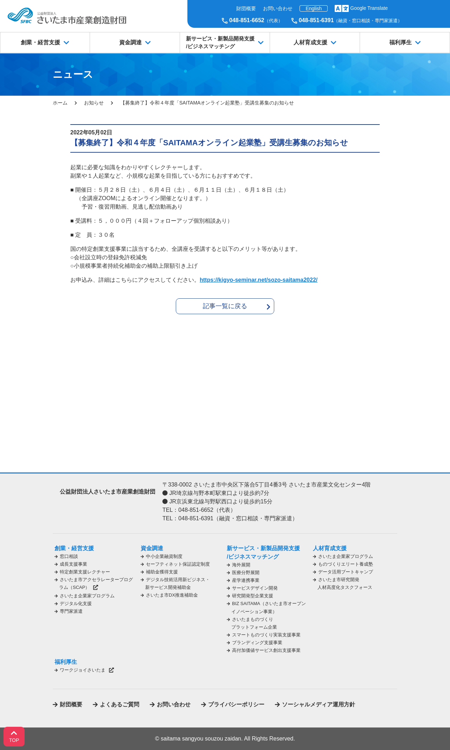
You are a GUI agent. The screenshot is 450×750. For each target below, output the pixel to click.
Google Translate (369, 8)
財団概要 (246, 8)
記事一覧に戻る (225, 306)
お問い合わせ (277, 8)
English (314, 8)
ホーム (60, 103)
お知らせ (94, 103)
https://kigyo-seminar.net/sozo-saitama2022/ (258, 280)
